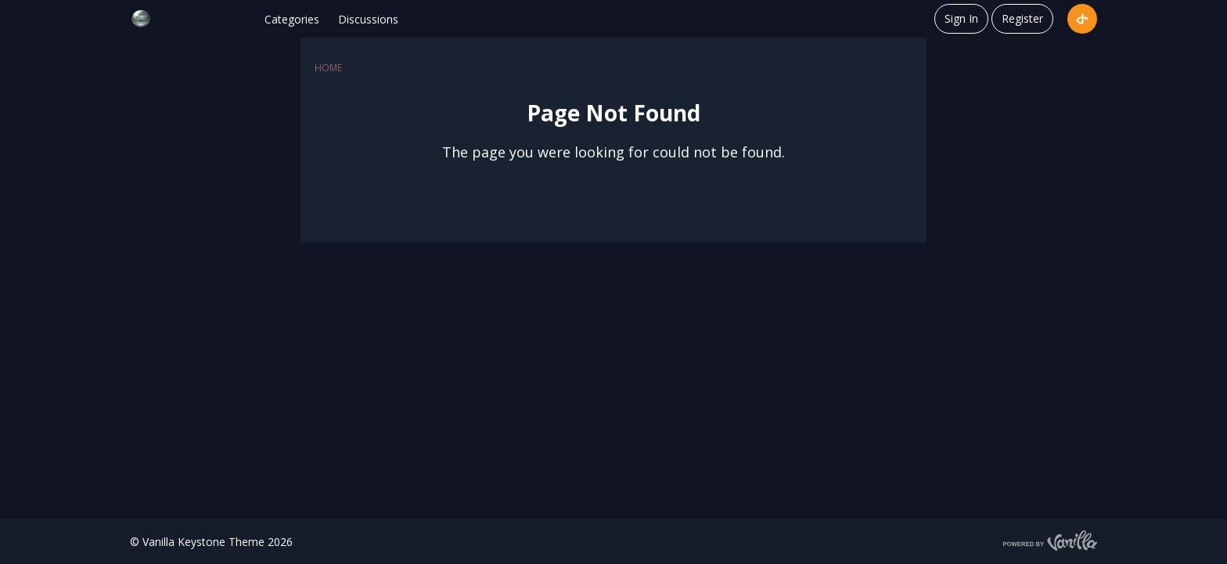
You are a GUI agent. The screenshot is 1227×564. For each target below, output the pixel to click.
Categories (291, 19)
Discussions (368, 19)
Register (1022, 18)
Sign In (961, 18)
